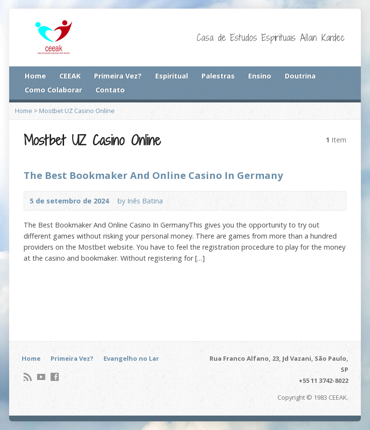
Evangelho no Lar (131, 358)
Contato (110, 89)
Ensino (259, 75)
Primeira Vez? (118, 75)
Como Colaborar (53, 89)
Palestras (218, 75)
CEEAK (69, 75)
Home (35, 75)
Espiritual (171, 75)
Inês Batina (145, 200)
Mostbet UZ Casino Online (77, 110)
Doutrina (300, 75)
